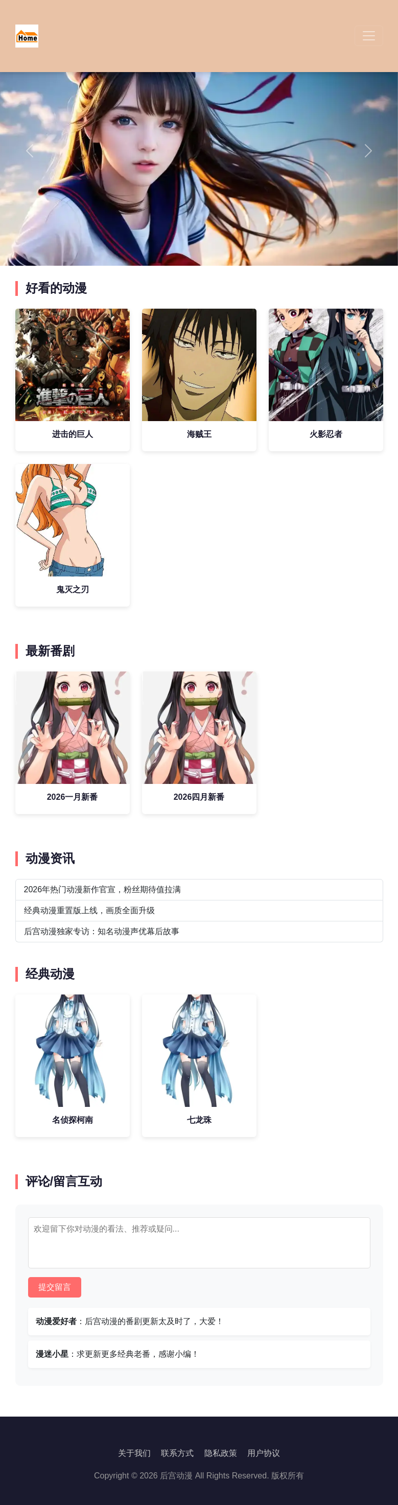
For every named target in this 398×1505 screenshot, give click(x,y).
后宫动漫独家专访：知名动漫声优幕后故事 (101, 931)
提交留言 (54, 1287)
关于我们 (134, 1453)
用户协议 (263, 1453)
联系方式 (177, 1453)
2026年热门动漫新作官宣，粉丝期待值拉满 (102, 889)
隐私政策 (220, 1453)
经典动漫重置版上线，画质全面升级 (89, 910)
